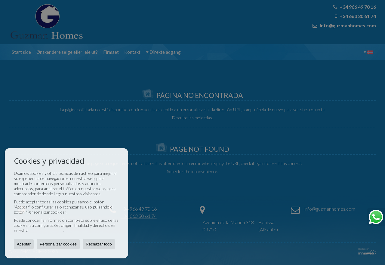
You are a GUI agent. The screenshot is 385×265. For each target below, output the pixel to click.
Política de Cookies (46, 230)
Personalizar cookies (58, 244)
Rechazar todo (99, 244)
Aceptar (24, 244)
